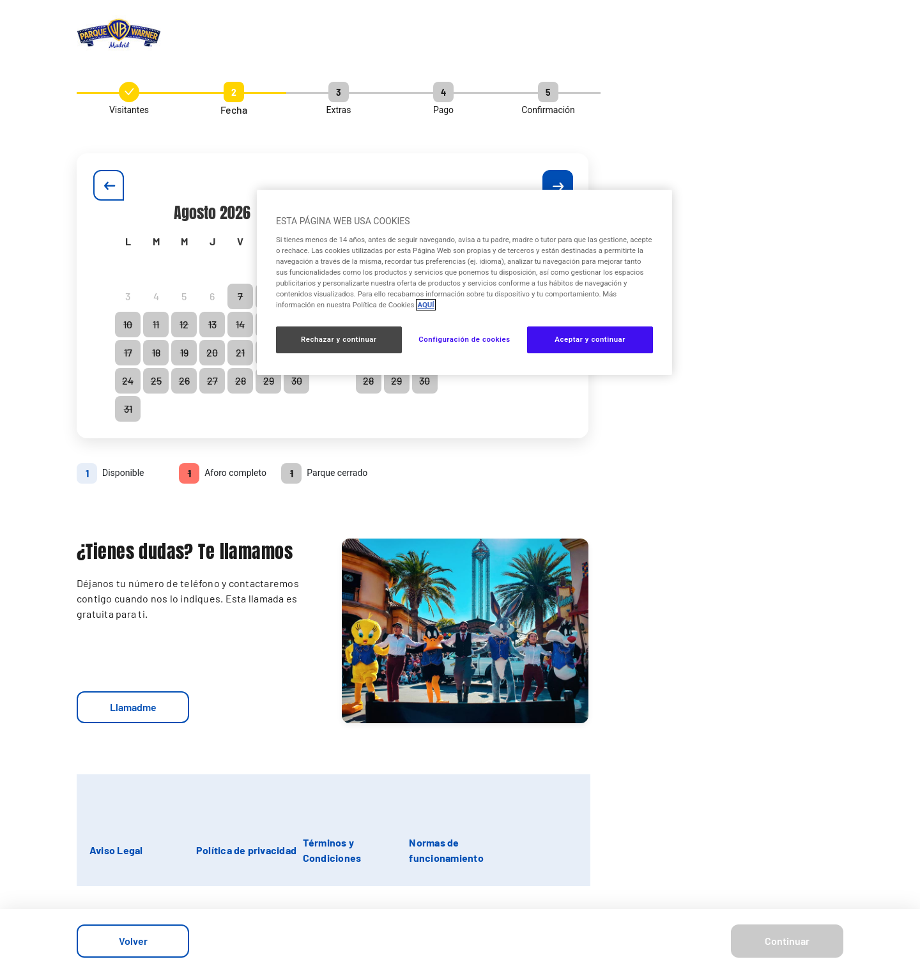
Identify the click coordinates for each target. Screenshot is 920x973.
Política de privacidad (246, 850)
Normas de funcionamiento (446, 850)
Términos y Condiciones (332, 850)
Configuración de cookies (464, 339)
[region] (464, 282)
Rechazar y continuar (339, 339)
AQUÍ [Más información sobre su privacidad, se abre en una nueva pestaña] (425, 304)
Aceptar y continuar (590, 339)
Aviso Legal (116, 850)
